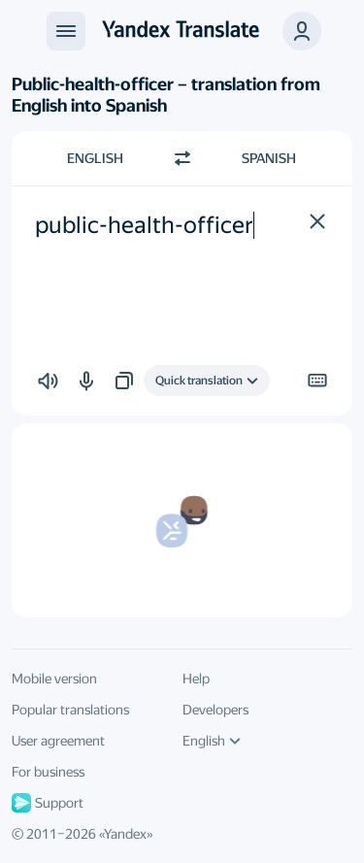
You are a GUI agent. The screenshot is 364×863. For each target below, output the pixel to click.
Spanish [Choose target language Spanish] (269, 158)
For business (48, 772)
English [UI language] (211, 740)
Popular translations (70, 709)
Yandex (125, 834)
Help (196, 678)
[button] (301, 31)
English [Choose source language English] (95, 158)
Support (47, 803)
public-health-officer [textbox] (144, 225)
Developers (215, 709)
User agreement (58, 740)
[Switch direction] (182, 158)
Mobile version (54, 678)
